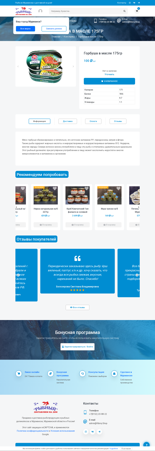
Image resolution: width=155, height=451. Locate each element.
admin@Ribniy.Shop (131, 22)
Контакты (121, 3)
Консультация (96, 372)
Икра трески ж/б (109, 209)
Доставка (68, 121)
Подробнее (113, 449)
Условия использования (63, 431)
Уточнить (109, 74)
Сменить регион (54, 28)
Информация (39, 121)
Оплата (93, 121)
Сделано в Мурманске (126, 374)
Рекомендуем (103, 187)
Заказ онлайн (32, 372)
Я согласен (126, 449)
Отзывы (72, 21)
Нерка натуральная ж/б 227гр (46, 210)
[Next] (138, 207)
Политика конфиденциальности (32, 431)
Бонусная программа (63, 374)
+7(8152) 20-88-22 (107, 22)
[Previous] (16, 207)
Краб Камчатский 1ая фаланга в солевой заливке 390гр (77, 211)
